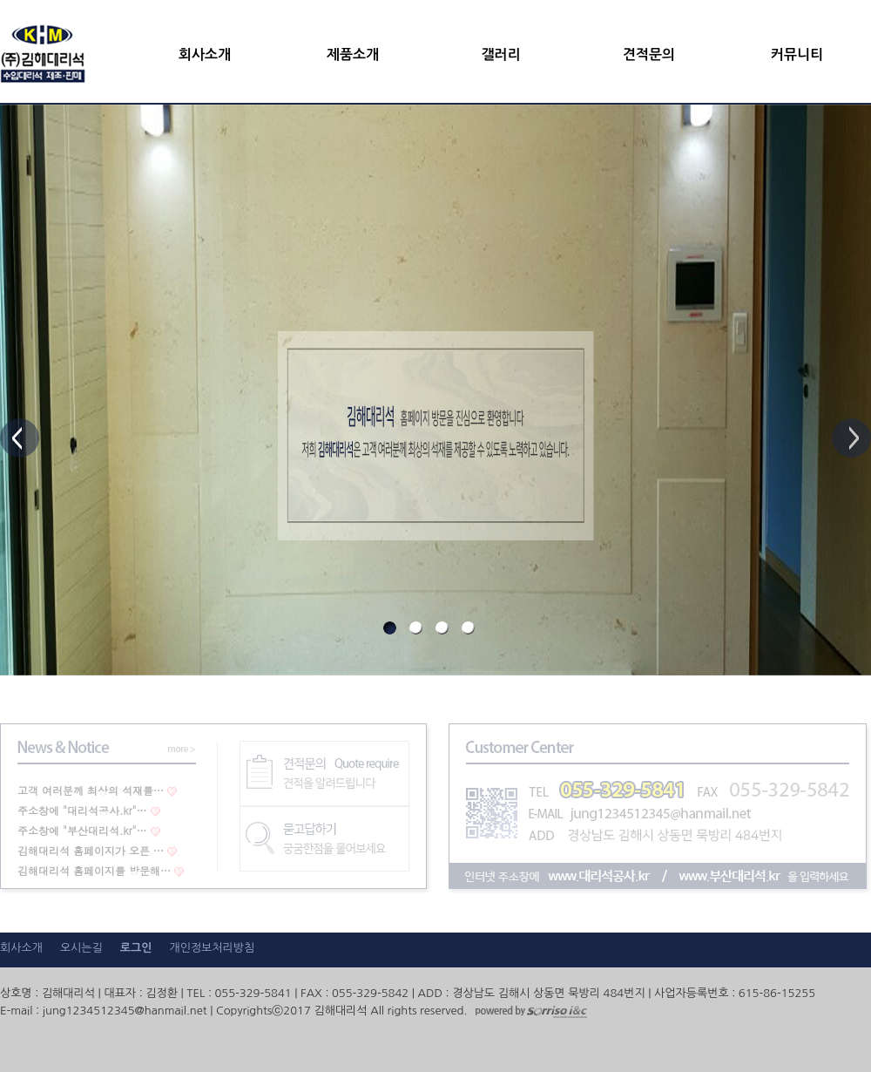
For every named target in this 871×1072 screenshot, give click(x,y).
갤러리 (500, 54)
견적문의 (649, 54)
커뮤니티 (797, 54)
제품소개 (353, 54)
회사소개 (205, 54)
